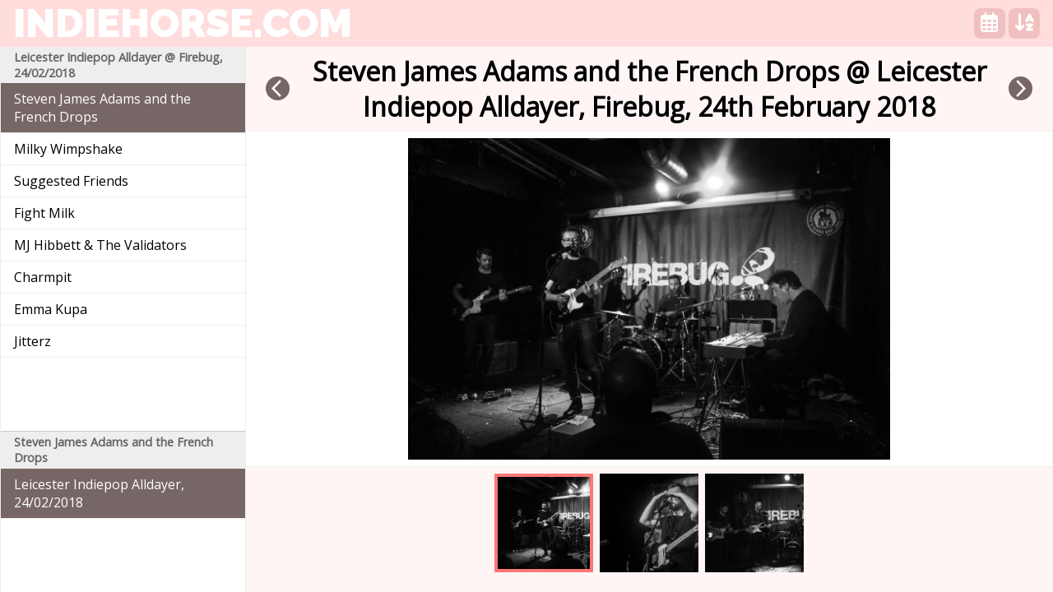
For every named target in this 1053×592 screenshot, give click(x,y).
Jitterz (32, 341)
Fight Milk (44, 213)
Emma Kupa (50, 309)
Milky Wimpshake (68, 149)
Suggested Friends (71, 181)
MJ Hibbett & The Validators (100, 245)
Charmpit (43, 277)
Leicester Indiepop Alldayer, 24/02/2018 (99, 493)
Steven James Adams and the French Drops (102, 108)
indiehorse (182, 23)
